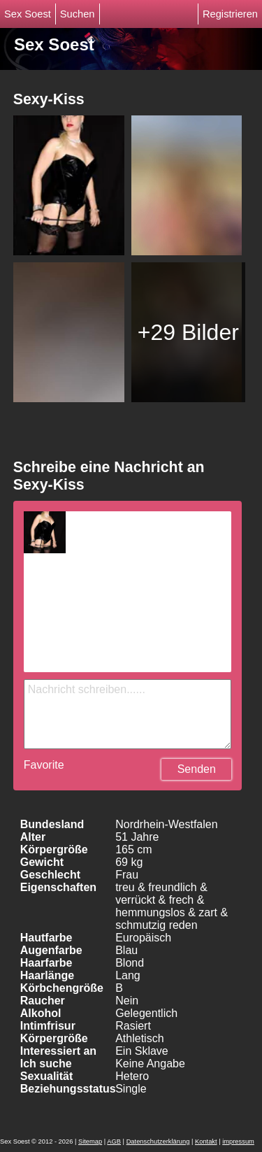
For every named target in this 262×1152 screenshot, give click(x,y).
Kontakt (206, 1141)
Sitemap (90, 1141)
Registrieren (230, 14)
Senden (196, 769)
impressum (238, 1141)
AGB (114, 1141)
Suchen (77, 14)
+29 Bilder (188, 332)
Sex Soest (27, 14)
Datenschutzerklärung (158, 1141)
